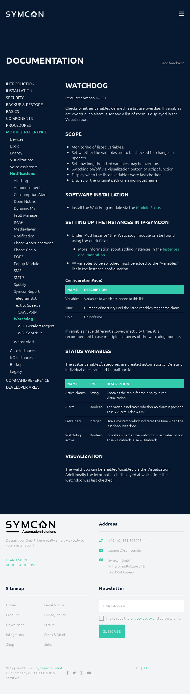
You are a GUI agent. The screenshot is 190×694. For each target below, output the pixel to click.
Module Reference (26, 131)
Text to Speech (27, 304)
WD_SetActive (30, 332)
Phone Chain (25, 249)
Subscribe (112, 631)
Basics (12, 111)
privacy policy (141, 618)
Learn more (17, 559)
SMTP (19, 277)
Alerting (21, 180)
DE (136, 667)
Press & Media (55, 634)
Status (49, 624)
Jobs (48, 644)
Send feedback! (172, 62)
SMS (17, 270)
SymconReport (27, 291)
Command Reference (27, 380)
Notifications (22, 173)
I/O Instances (21, 357)
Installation (19, 90)
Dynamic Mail (25, 208)
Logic (14, 145)
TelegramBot (25, 297)
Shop (10, 644)
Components (19, 118)
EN (146, 667)
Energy (16, 152)
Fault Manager (26, 214)
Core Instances (23, 350)
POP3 (19, 256)
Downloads (15, 624)
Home (11, 604)
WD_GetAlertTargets (36, 325)
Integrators (15, 634)
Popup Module (26, 263)
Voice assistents (24, 166)
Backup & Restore (24, 104)
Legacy (16, 371)
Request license (21, 564)
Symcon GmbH (52, 667)
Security (15, 97)
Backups (17, 364)
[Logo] (25, 14)
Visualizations (22, 159)
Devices (17, 138)
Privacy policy (55, 614)
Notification (24, 235)
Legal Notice (54, 604)
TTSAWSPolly (25, 311)
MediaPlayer (25, 228)
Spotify (20, 284)
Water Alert (24, 341)
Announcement (27, 187)
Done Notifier (26, 201)
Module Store (148, 207)
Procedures (18, 125)
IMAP (18, 221)
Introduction (20, 83)
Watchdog (23, 318)
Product (12, 614)
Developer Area (22, 386)
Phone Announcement (33, 242)
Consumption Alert (30, 194)
